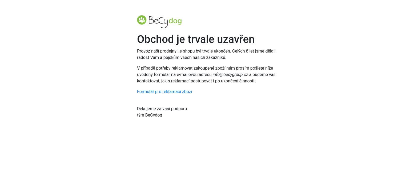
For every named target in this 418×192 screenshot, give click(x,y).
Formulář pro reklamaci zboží (164, 91)
